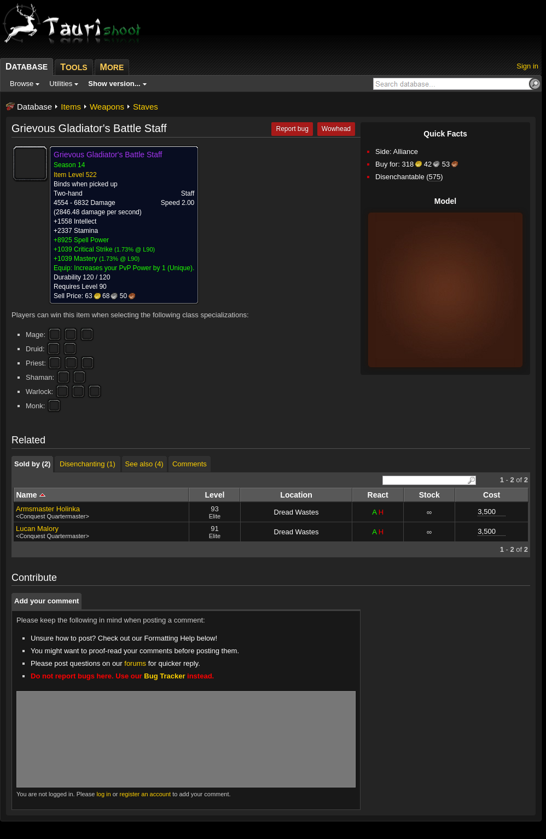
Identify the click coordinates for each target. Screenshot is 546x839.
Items (71, 106)
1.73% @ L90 (135, 249)
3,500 (487, 511)
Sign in (527, 66)
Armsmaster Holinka (48, 509)
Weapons (107, 106)
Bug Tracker (164, 676)
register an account (145, 794)
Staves (145, 106)
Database (34, 106)
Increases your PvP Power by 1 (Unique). (134, 268)
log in (103, 794)
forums (135, 663)
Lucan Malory (37, 528)
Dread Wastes (296, 512)
